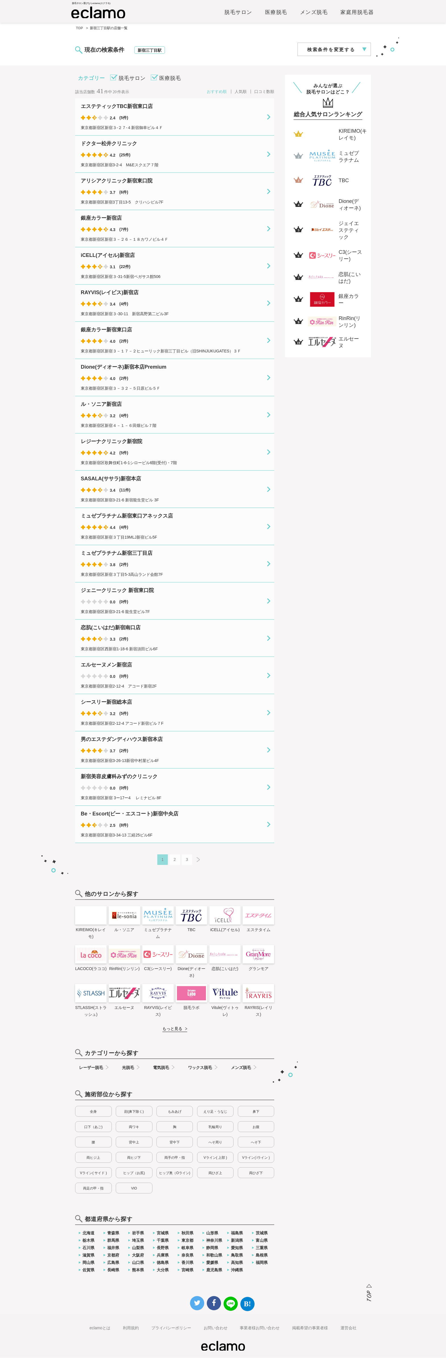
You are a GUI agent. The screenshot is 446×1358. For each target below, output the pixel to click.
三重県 (262, 1249)
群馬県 (113, 1241)
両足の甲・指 (93, 1190)
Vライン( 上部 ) (215, 1159)
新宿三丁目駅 (150, 51)
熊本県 (138, 1271)
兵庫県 (163, 1256)
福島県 (237, 1234)
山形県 (212, 1234)
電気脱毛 (161, 1069)
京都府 (113, 1256)
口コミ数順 (264, 93)
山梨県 (138, 1249)
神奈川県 (214, 1241)
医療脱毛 (276, 13)
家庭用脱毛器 (357, 13)
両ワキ (134, 1128)
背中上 (134, 1144)
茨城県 (262, 1234)
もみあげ (174, 1113)
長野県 (163, 1249)
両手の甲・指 (174, 1159)
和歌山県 (214, 1256)
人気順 (241, 93)
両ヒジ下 (134, 1159)
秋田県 (187, 1234)
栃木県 (88, 1241)
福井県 (113, 1249)
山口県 (138, 1264)
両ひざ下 (256, 1174)
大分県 (163, 1271)
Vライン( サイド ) (93, 1174)
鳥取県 (237, 1256)
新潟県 (237, 1241)
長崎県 (113, 1271)
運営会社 (348, 1329)
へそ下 (256, 1144)
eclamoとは (100, 1329)
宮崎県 (187, 1271)
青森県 (113, 1234)
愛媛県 (212, 1264)
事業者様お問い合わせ (260, 1329)
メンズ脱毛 (314, 13)
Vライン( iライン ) (256, 1159)
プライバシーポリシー (171, 1329)
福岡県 (262, 1264)
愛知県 (237, 1249)
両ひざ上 (215, 1174)
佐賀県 (88, 1271)
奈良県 (187, 1256)
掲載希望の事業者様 (310, 1329)
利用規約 (131, 1329)
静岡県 (212, 1249)
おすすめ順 (217, 93)
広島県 (113, 1264)
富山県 (262, 1241)
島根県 (262, 1256)
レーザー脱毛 (91, 1069)
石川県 (88, 1249)
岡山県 (88, 1264)
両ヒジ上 (93, 1159)
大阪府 (138, 1256)
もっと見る (172, 1030)
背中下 (175, 1144)
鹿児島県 (214, 1271)
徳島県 (163, 1264)
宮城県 (163, 1234)
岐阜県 (187, 1249)
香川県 (187, 1264)
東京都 (187, 1241)
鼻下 (256, 1113)
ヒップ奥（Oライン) (174, 1174)
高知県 (237, 1264)
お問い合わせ (216, 1329)
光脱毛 (128, 1069)
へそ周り (215, 1144)
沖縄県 (237, 1271)
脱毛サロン (238, 13)
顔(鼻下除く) (134, 1113)
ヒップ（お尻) (134, 1174)
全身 (93, 1113)
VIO (134, 1190)
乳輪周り (215, 1128)
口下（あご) (93, 1128)
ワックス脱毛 (200, 1069)
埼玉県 (138, 1241)
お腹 (256, 1128)
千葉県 (163, 1241)
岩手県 (138, 1234)
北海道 (88, 1234)
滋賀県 (88, 1256)
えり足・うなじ (215, 1113)
